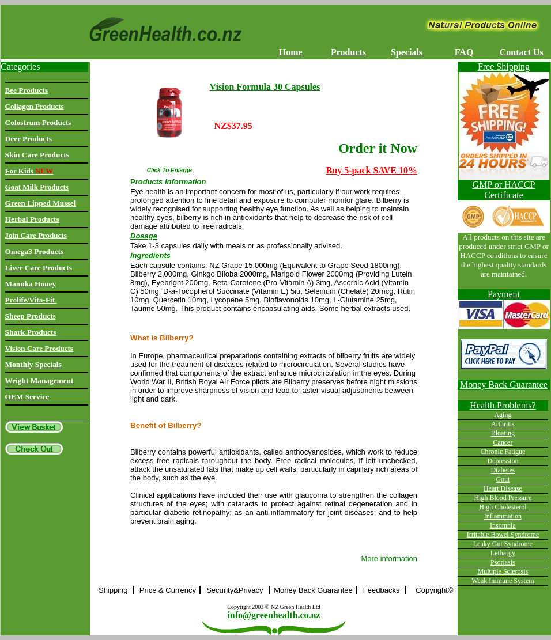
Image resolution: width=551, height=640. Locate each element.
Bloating (503, 433)
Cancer (502, 442)
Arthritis (503, 424)
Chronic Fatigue (503, 452)
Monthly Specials (33, 364)
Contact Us (522, 52)
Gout (503, 479)
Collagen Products (34, 106)
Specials (406, 52)
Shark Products (30, 332)
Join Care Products (36, 235)
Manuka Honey (30, 283)
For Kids (29, 170)
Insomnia (503, 525)
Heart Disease (503, 488)
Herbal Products (32, 219)
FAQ (464, 52)
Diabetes (502, 470)
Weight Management (39, 380)
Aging (502, 415)
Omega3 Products (34, 251)
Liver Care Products (38, 267)
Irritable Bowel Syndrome (503, 535)
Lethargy (502, 553)
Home (291, 52)
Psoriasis (502, 562)
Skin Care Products (37, 154)
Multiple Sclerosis (503, 571)
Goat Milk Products (37, 187)
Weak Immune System (502, 581)
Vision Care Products (39, 348)
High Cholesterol (502, 507)
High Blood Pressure (502, 498)
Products (348, 52)
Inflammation (503, 516)
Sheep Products (30, 316)
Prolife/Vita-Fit (31, 300)
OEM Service (27, 396)
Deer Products (28, 138)
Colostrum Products (38, 122)
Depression (502, 461)
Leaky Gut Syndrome (503, 544)
